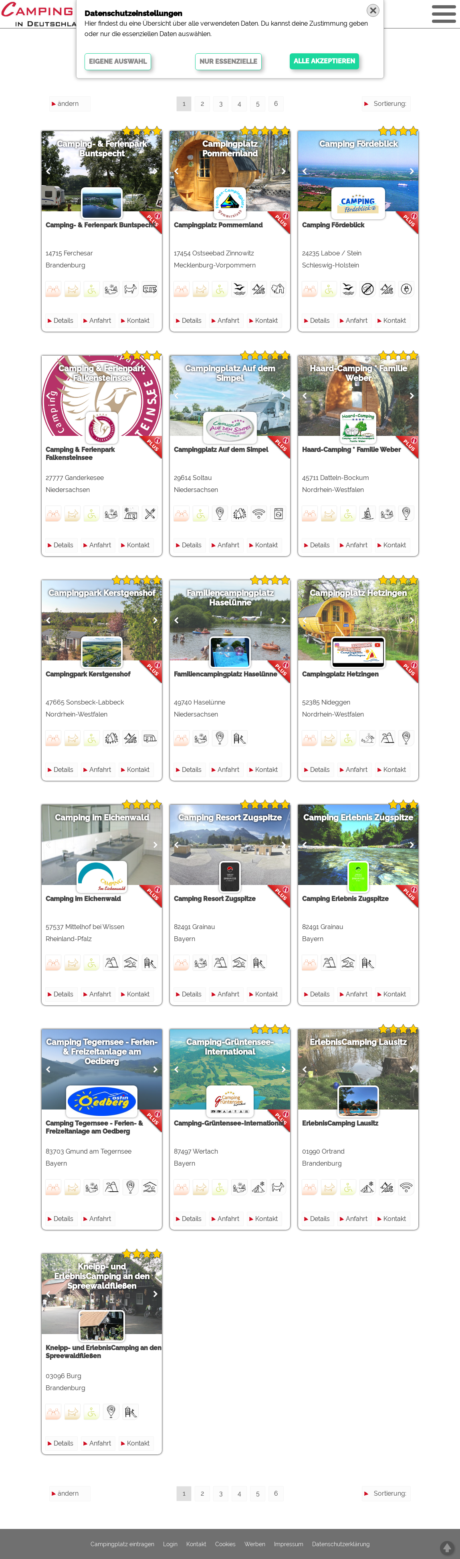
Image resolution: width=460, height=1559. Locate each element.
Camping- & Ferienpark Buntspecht (102, 148)
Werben (254, 1544)
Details (63, 320)
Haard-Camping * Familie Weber (358, 373)
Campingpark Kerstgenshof (101, 593)
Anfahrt (100, 320)
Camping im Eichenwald (102, 817)
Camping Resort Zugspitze (230, 817)
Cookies (225, 1544)
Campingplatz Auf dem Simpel (230, 373)
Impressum (288, 1544)
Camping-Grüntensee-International (230, 1047)
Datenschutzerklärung (341, 1544)
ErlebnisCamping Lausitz (358, 1042)
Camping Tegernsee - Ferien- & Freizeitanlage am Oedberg (101, 1051)
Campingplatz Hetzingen (358, 593)
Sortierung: (390, 103)
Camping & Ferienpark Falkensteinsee (102, 373)
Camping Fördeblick (358, 144)
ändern (68, 103)
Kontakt (138, 320)
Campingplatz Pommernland (230, 148)
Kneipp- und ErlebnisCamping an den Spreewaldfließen (101, 1276)
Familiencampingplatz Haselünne (230, 597)
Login (170, 1544)
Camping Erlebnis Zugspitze (358, 817)
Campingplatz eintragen (122, 1544)
